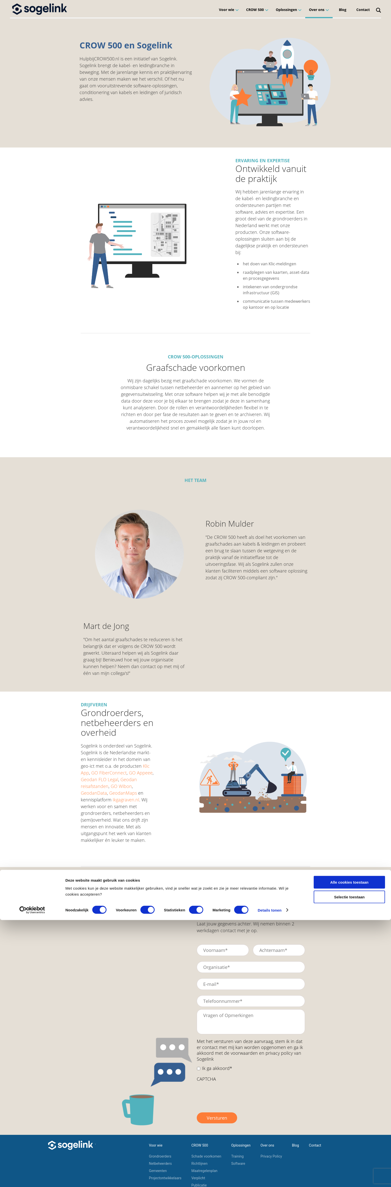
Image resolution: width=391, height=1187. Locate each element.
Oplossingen (286, 9)
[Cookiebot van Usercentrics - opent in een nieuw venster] (32, 1177)
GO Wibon (121, 786)
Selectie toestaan (349, 1164)
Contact (363, 9)
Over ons (316, 9)
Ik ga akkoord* (217, 1068)
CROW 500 (255, 9)
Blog (342, 9)
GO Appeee (141, 773)
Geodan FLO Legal (99, 779)
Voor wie (226, 9)
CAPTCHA (206, 1079)
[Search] (378, 8)
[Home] (40, 8)
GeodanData (94, 793)
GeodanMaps (123, 793)
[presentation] (235, 1094)
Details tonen (269, 1177)
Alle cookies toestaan (349, 1149)
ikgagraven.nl (126, 800)
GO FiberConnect (109, 773)
